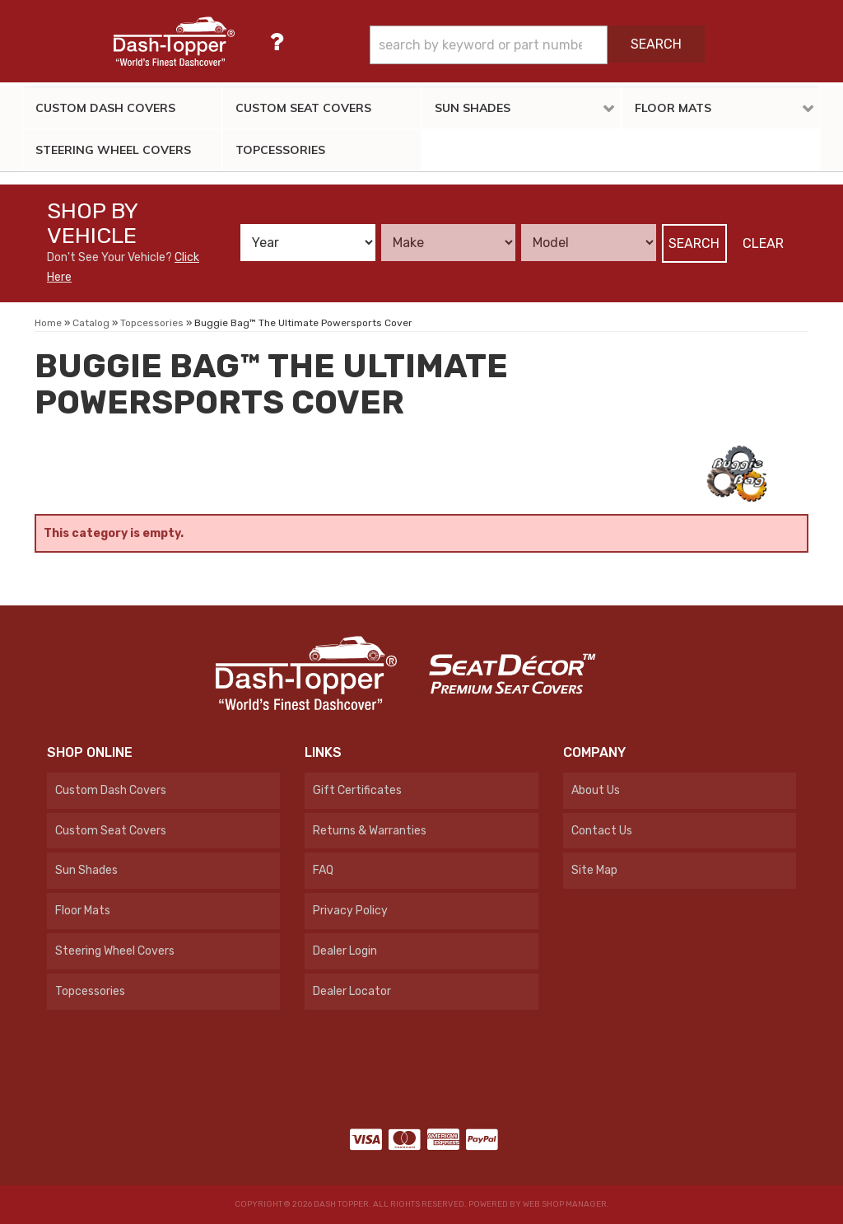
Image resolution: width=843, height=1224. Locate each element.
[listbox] (307, 242)
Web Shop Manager (565, 1204)
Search (694, 243)
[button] (537, 45)
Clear (763, 243)
